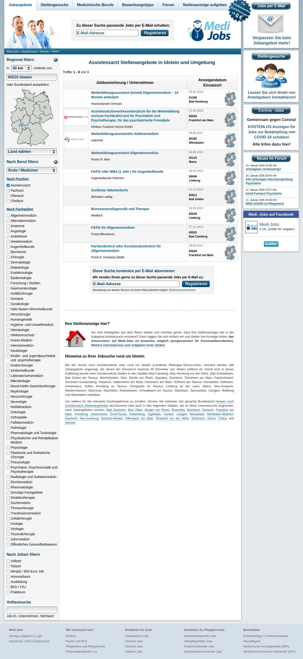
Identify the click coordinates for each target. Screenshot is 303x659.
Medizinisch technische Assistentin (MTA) (269, 651)
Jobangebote (20, 5)
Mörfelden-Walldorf (220, 414)
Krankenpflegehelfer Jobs (200, 636)
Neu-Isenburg (89, 418)
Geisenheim (99, 414)
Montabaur (197, 414)
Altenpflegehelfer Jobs (198, 641)
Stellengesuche (54, 5)
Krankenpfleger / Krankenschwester (265, 636)
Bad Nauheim (116, 410)
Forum (168, 5)
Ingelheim (154, 414)
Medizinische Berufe (95, 5)
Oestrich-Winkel (112, 418)
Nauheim (71, 418)
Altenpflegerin (252, 641)
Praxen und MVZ (76, 641)
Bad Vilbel (135, 410)
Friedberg (81, 414)
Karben (169, 414)
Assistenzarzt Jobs (137, 636)
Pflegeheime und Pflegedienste (85, 646)
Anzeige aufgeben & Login (25, 636)
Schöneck (198, 418)
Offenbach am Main (139, 418)
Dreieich (208, 410)
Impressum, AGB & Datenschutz (29, 641)
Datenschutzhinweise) (183, 290)
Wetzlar (70, 422)
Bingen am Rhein (157, 410)
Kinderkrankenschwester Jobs (203, 651)
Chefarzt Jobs (134, 651)
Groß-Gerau (118, 414)
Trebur (222, 418)
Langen (182, 414)
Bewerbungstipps (138, 5)
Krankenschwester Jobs (199, 646)
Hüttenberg (137, 414)
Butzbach (193, 410)
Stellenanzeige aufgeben (205, 5)
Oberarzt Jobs (134, 646)
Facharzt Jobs (134, 641)
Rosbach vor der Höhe (172, 418)
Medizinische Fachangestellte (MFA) (266, 646)
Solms (211, 418)
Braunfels (178, 410)
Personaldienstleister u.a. (82, 651)
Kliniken (71, 636)
